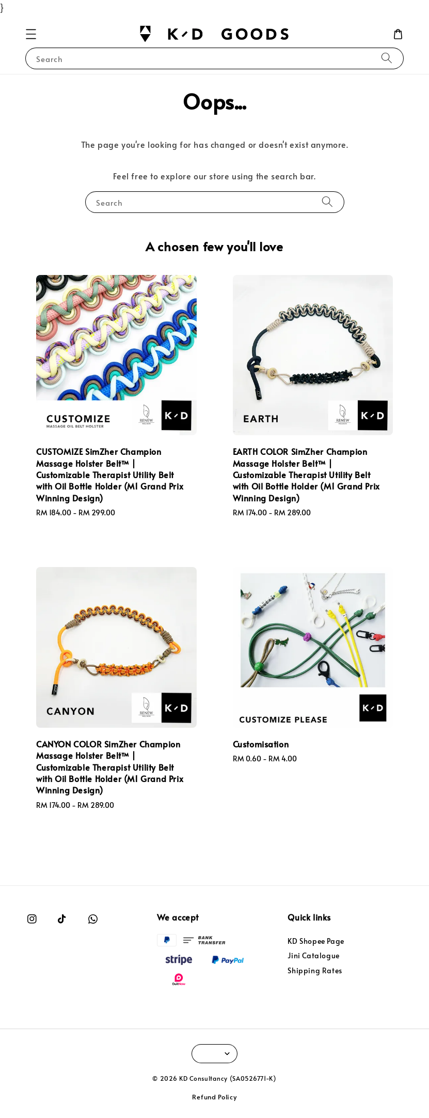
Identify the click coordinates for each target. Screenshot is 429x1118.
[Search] (386, 58)
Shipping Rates (315, 970)
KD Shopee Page (316, 941)
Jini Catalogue (313, 955)
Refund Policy (214, 1096)
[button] (31, 34)
